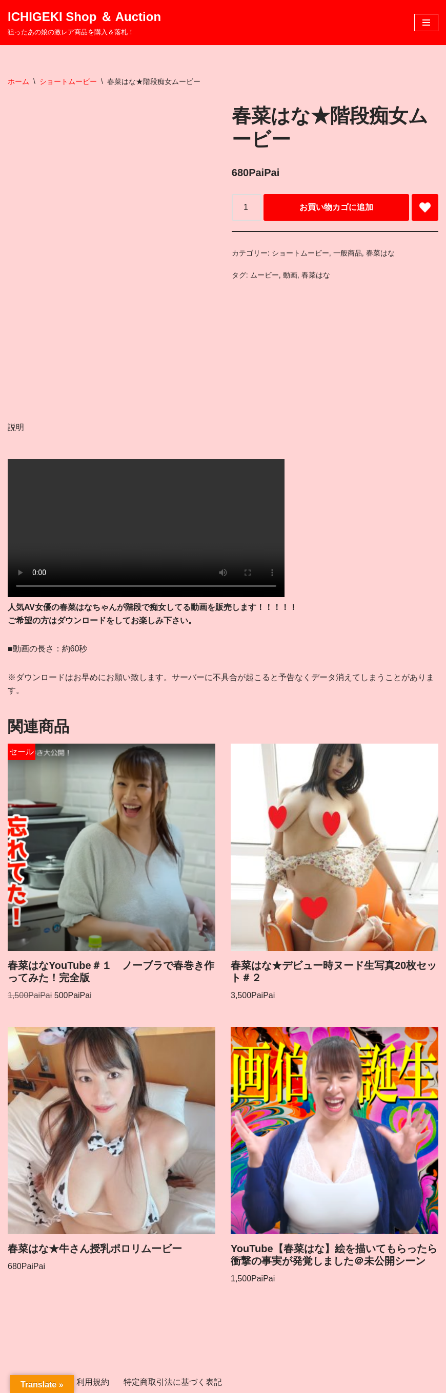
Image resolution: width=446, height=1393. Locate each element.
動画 (290, 275)
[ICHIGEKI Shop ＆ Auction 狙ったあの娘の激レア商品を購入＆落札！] (84, 22)
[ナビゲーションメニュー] (426, 22)
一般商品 (347, 253)
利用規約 (92, 1382)
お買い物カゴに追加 (336, 207)
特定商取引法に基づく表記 (173, 1382)
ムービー (264, 275)
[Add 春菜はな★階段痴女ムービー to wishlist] (425, 207)
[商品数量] (246, 207)
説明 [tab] (16, 427)
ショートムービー (68, 81)
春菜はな (380, 253)
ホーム (18, 81)
